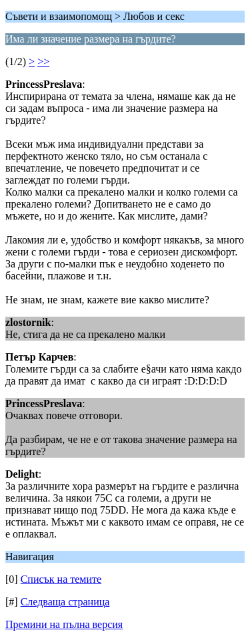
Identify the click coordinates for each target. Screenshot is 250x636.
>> (43, 61)
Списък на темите (61, 579)
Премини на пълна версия (64, 624)
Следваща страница (65, 601)
